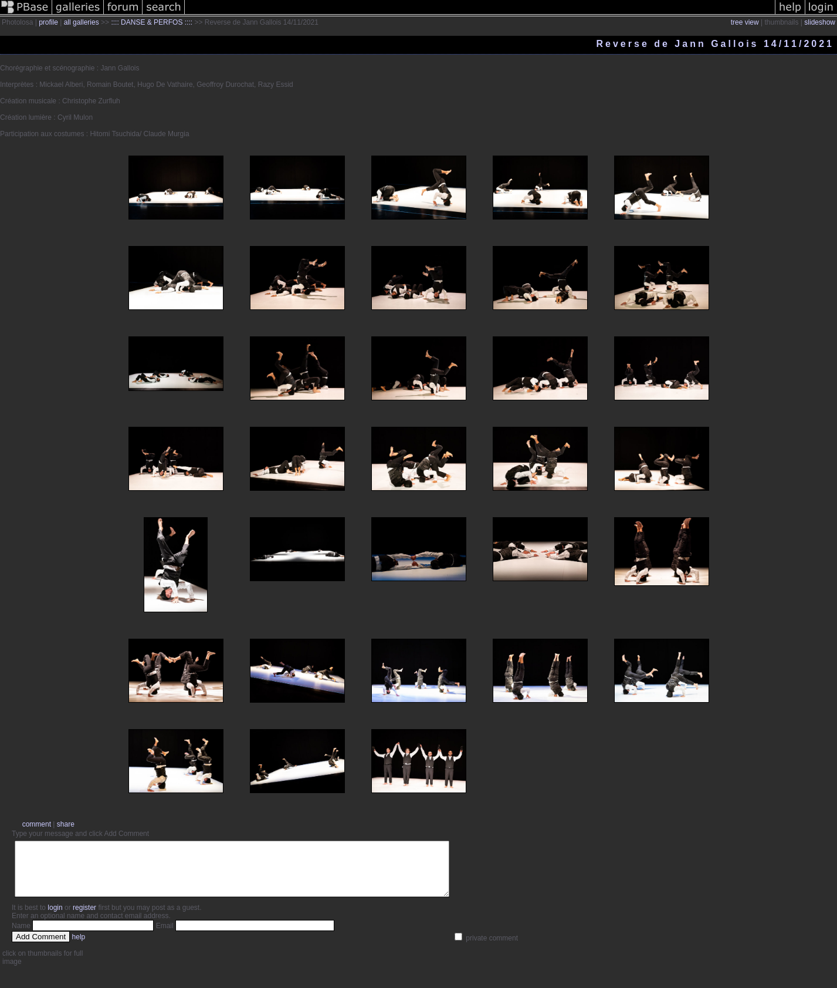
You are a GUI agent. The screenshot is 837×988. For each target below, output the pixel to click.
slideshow (819, 22)
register (84, 918)
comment (36, 824)
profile (48, 22)
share (65, 824)
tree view (745, 22)
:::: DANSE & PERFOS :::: (151, 22)
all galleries (81, 22)
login (55, 918)
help (79, 947)
